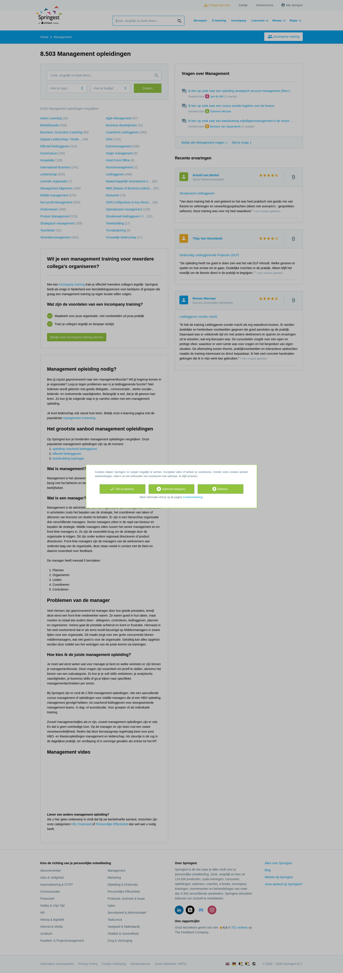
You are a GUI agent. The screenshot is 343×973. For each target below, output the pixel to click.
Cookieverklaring (192, 497)
